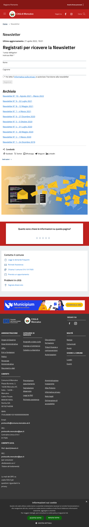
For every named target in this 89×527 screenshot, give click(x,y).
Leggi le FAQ (28, 395)
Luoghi (69, 359)
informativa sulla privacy (25, 76)
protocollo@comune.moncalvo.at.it (15, 423)
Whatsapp (28, 153)
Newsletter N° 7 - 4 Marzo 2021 (17, 111)
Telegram (40, 153)
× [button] (86, 502)
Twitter (18, 153)
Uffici (3, 348)
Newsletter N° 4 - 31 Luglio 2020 (17, 126)
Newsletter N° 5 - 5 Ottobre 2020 (17, 121)
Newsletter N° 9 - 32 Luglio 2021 (17, 101)
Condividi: (9, 149)
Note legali (49, 396)
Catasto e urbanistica (31, 350)
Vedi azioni (7, 159)
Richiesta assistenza (31, 399)
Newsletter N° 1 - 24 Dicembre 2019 (19, 142)
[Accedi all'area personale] (74, 5)
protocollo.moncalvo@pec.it (12, 431)
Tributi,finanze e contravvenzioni (51, 349)
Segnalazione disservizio (28, 390)
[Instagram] (70, 13)
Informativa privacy (52, 392)
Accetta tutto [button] (35, 518)
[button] (44, 523)
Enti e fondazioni (8, 352)
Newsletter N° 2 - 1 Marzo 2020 (17, 137)
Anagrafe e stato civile (32, 341)
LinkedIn (50, 153)
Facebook (8, 153)
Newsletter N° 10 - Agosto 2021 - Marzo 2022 (23, 96)
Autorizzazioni (50, 354)
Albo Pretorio (50, 388)
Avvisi (69, 348)
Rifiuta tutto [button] (53, 518)
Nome (5, 62)
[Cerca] (84, 14)
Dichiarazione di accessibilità (51, 402)
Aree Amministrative (9, 344)
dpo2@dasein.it (12, 448)
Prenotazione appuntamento (29, 382)
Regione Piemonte (10, 4)
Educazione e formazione (50, 341)
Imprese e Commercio (31, 345)
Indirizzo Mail (8, 55)
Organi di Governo (8, 339)
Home (5, 24)
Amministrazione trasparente (51, 382)
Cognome (6, 69)
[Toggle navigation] (4, 13)
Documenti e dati (8, 368)
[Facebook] (64, 13)
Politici (4, 356)
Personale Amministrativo (7, 362)
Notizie (69, 339)
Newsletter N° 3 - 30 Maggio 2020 (18, 131)
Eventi (69, 363)
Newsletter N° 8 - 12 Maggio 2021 (18, 106)
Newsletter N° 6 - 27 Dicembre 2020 (19, 116)
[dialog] (44, 513)
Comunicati (71, 344)
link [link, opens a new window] (67, 513)
